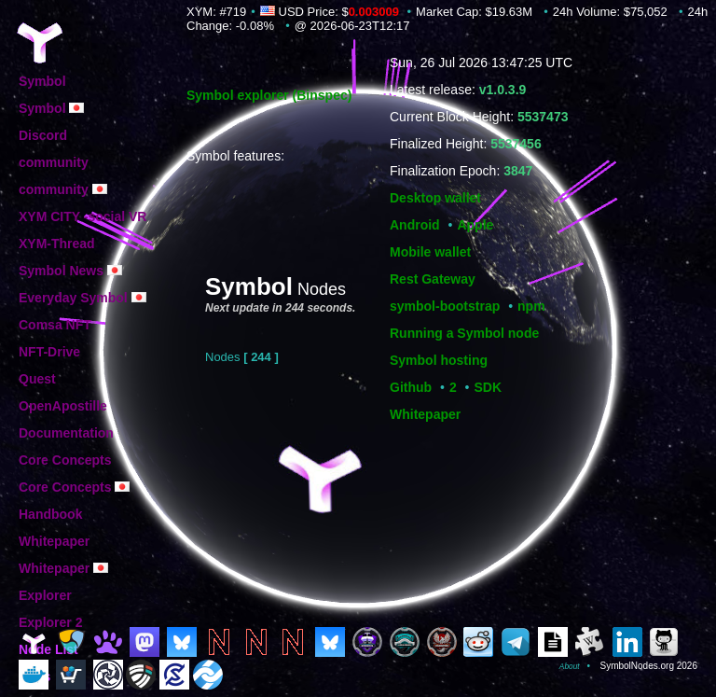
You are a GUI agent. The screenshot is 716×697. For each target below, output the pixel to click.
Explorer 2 (50, 622)
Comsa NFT (55, 324)
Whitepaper (425, 414)
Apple (475, 224)
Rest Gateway (432, 279)
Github (411, 387)
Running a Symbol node (464, 333)
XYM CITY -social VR (82, 216)
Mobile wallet (430, 251)
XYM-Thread (57, 243)
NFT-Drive (49, 351)
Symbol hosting (439, 360)
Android (415, 224)
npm (531, 306)
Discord (43, 135)
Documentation (66, 432)
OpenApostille (63, 405)
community (54, 162)
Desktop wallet (435, 197)
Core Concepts (65, 460)
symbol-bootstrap (445, 306)
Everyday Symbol (82, 297)
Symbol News (70, 270)
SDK (489, 387)
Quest (37, 378)
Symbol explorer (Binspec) (268, 95)
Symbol (42, 81)
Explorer (45, 595)
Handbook (50, 514)
